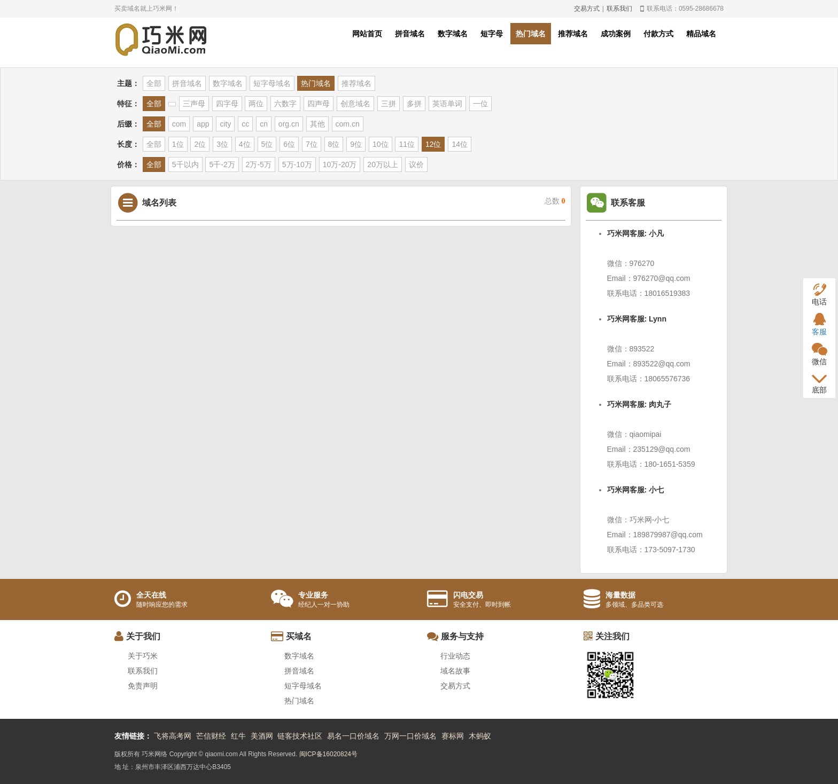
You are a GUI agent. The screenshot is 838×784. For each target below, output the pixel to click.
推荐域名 (573, 33)
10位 (381, 144)
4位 (245, 144)
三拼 (388, 103)
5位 (267, 144)
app (203, 124)
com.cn (348, 124)
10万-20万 (340, 164)
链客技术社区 (299, 736)
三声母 (194, 103)
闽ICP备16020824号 (328, 754)
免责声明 (143, 685)
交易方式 (587, 8)
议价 (416, 164)
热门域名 (531, 33)
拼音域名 (410, 33)
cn (264, 124)
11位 (407, 144)
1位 (178, 144)
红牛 (238, 736)
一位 (480, 103)
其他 (317, 124)
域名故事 (455, 671)
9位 (356, 144)
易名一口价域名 (353, 736)
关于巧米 (143, 656)
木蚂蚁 (480, 736)
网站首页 (367, 33)
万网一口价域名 (410, 736)
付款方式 (658, 33)
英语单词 (447, 103)
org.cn (288, 124)
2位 (200, 144)
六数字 (285, 103)
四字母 (227, 103)
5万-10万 (297, 164)
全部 (153, 83)
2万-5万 (258, 164)
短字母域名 (272, 83)
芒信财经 (211, 736)
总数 (555, 201)
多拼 (414, 103)
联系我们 (619, 8)
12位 (433, 144)
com (179, 124)
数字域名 (453, 33)
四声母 (318, 103)
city (225, 124)
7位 (311, 144)
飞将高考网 (172, 736)
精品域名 (701, 33)
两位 (256, 103)
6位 (289, 144)
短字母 (491, 33)
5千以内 (185, 164)
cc (245, 124)
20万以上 (382, 164)
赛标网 (452, 736)
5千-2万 (222, 164)
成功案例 (616, 33)
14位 (460, 144)
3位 (222, 144)
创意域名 (355, 103)
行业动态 (455, 656)
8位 (334, 144)
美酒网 (262, 736)
